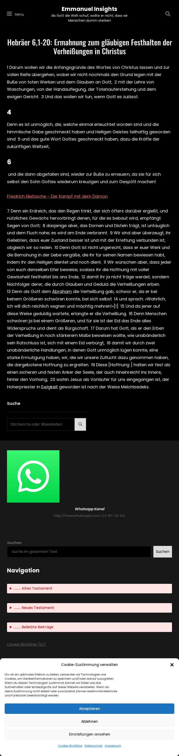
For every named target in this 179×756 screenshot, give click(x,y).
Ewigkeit (49, 387)
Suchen (14, 543)
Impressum (113, 746)
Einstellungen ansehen (89, 734)
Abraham (62, 291)
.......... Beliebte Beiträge (33, 627)
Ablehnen (89, 721)
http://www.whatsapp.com (77, 515)
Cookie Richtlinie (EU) (26, 644)
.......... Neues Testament (34, 607)
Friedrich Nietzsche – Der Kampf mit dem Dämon (57, 196)
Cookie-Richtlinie (70, 746)
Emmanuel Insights (89, 9)
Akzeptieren (89, 708)
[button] (172, 664)
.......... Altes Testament (33, 588)
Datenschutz (94, 746)
